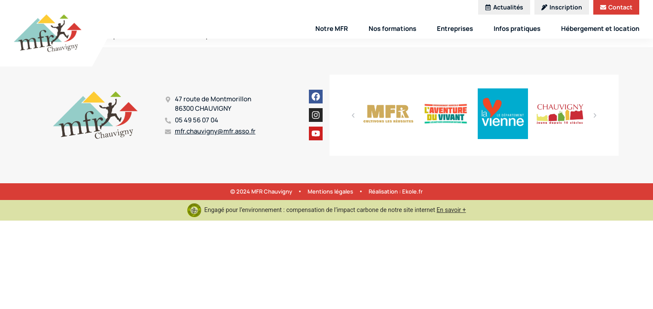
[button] (353, 115)
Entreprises (455, 28)
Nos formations (392, 28)
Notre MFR (331, 28)
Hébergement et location (600, 28)
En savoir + (451, 209)
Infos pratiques (517, 28)
